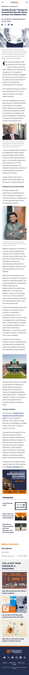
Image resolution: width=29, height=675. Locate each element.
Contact (14, 664)
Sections (2, 2)
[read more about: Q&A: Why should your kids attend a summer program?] (14, 580)
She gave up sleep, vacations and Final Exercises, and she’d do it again (8, 528)
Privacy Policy (21, 662)
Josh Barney (7, 548)
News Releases (12, 662)
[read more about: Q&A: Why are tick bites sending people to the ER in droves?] (14, 628)
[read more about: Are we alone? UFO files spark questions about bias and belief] (14, 604)
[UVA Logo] (14, 651)
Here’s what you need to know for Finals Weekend (8, 516)
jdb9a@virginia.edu (18, 19)
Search (26, 2)
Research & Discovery (10, 6)
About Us (5, 662)
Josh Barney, (8, 19)
